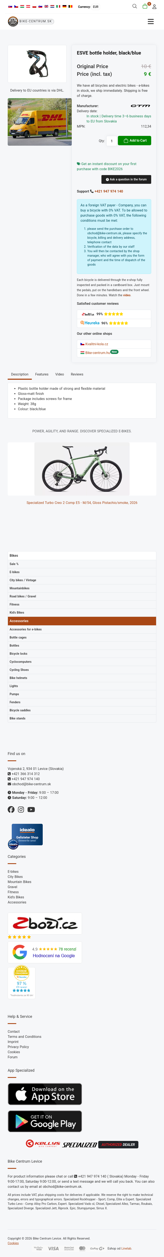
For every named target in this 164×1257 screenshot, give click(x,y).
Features (41, 374)
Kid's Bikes (16, 897)
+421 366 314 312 (26, 774)
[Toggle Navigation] (119, 21)
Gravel (12, 887)
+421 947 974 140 (109, 191)
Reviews (77, 374)
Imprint (13, 1042)
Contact (14, 1032)
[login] (153, 6)
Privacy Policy (18, 1047)
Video (59, 374)
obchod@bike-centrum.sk (31, 784)
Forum (13, 1057)
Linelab (126, 1248)
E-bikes (13, 872)
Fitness (13, 892)
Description (19, 374)
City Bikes (15, 877)
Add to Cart (135, 140)
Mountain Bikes (19, 882)
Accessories (17, 902)
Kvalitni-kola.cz (94, 344)
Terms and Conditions (24, 1037)
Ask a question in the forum (126, 179)
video (126, 295)
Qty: (102, 141)
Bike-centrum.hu (95, 353)
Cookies (14, 1052)
